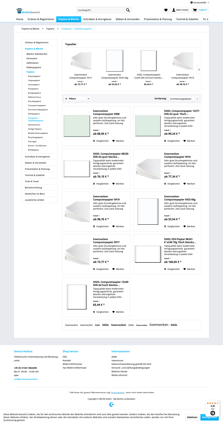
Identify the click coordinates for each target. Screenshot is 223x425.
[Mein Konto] (180, 10)
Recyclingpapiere (35, 137)
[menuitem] (104, 10)
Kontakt (67, 360)
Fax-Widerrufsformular (75, 367)
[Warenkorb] (200, 10)
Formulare (31, 58)
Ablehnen (192, 417)
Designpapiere (34, 93)
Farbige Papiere (35, 129)
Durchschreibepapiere (38, 109)
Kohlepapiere (34, 113)
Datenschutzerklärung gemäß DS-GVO (131, 364)
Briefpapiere (33, 149)
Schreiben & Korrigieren (37, 156)
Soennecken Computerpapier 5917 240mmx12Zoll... (80, 76)
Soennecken (72, 325)
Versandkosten (118, 392)
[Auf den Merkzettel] (118, 141)
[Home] (19, 19)
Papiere (30, 71)
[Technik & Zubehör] (187, 19)
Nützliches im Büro (35, 193)
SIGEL (98, 325)
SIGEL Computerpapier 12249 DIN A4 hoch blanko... (148, 76)
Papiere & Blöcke (34, 48)
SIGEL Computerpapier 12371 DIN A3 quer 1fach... (181, 112)
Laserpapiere (33, 84)
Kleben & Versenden (35, 162)
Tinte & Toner (32, 181)
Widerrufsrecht (119, 375)
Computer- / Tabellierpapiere (35, 119)
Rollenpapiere (33, 67)
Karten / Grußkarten (37, 145)
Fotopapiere (33, 88)
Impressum (117, 360)
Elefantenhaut (34, 97)
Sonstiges (32, 141)
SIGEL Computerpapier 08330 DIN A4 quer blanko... (110, 155)
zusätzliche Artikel (34, 199)
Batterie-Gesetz (119, 371)
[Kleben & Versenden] (128, 19)
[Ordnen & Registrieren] (40, 19)
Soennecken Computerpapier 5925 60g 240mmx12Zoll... (114, 76)
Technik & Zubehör (35, 175)
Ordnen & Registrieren (36, 42)
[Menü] (218, 402)
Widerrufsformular (72, 364)
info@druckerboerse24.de (26, 379)
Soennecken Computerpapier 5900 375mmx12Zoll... (106, 112)
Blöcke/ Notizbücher (37, 53)
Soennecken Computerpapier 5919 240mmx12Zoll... (182, 76)
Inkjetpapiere (34, 80)
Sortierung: (160, 98)
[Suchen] (128, 10)
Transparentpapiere (37, 105)
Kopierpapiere (34, 76)
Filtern (70, 98)
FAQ (65, 356)
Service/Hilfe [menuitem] (198, 2)
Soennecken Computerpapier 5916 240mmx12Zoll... (177, 155)
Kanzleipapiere (34, 101)
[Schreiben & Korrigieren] (97, 19)
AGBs (114, 356)
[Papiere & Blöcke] (68, 19)
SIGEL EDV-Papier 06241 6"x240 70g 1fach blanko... (180, 241)
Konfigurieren (209, 417)
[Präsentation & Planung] (158, 19)
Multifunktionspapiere (38, 133)
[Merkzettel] (166, 10)
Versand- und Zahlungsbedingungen (131, 367)
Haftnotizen (32, 62)
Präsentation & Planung (37, 168)
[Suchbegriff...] (104, 10)
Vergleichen (101, 140)
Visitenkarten (34, 124)
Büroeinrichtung (33, 187)
